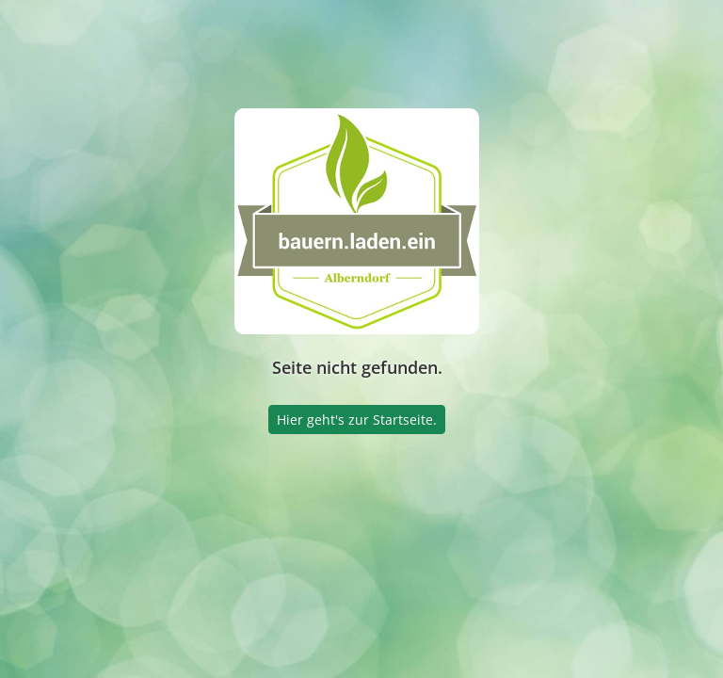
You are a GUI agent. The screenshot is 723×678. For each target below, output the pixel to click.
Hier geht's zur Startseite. (357, 419)
